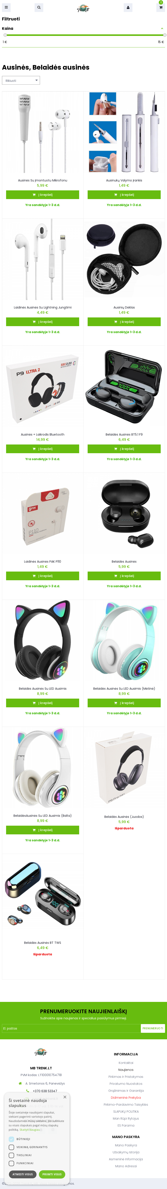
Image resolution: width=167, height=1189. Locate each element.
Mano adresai (126, 1166)
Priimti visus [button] (52, 1174)
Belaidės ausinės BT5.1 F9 (124, 434)
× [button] (64, 1097)
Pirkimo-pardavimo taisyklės (126, 1104)
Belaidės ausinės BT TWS (42, 943)
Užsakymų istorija (126, 1152)
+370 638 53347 (45, 1091)
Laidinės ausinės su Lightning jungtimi (43, 307)
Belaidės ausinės (124, 561)
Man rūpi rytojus (126, 1118)
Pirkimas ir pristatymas (126, 1077)
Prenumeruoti (153, 1028)
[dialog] (37, 1139)
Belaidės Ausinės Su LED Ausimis (43, 688)
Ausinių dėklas (124, 307)
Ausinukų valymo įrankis (124, 180)
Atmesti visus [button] (23, 1174)
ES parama (126, 1125)
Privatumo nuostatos (126, 1084)
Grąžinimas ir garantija (126, 1090)
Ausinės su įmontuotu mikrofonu (42, 180)
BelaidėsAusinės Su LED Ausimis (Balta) (42, 815)
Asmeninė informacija (126, 1159)
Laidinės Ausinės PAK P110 (42, 561)
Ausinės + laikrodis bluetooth (42, 434)
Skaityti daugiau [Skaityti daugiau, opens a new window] (30, 1130)
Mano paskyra (126, 1145)
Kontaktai (126, 1063)
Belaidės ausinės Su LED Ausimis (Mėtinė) (124, 688)
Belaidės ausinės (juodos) (124, 817)
